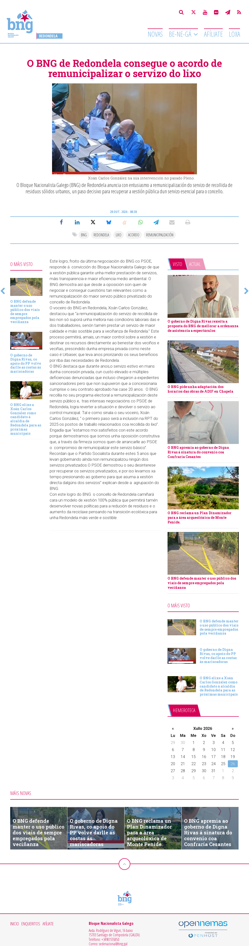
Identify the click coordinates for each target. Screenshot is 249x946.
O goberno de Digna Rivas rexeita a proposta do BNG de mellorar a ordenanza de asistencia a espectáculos (203, 326)
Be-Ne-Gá (180, 34)
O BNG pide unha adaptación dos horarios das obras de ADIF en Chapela (200, 389)
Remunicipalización (159, 235)
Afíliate (213, 34)
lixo (118, 235)
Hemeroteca (184, 710)
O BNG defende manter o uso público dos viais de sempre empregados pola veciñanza (25, 311)
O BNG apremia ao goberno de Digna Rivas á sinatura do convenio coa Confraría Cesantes (198, 452)
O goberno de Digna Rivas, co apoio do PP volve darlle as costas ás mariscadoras (25, 363)
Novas (155, 34)
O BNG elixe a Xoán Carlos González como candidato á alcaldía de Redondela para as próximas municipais (25, 419)
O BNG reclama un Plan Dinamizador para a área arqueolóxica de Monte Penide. (199, 517)
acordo (133, 235)
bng (84, 235)
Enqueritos (30, 924)
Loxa (234, 34)
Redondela (48, 36)
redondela (101, 235)
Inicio (14, 924)
